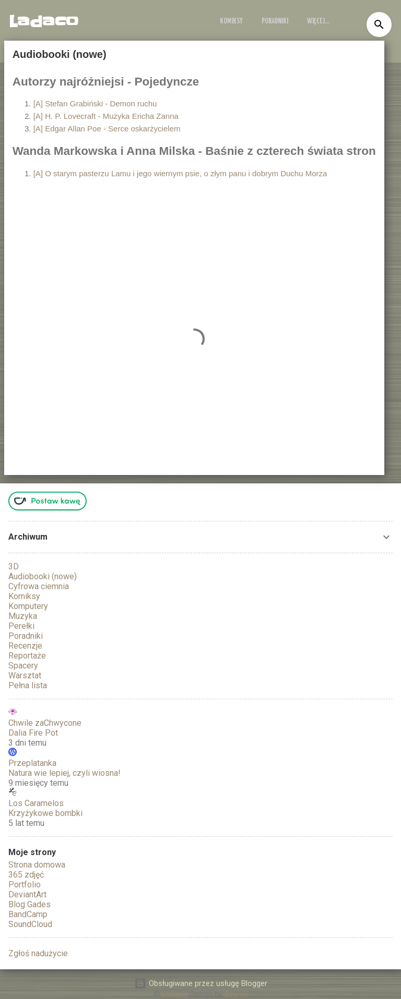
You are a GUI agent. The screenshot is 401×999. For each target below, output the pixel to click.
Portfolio (24, 885)
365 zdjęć (26, 875)
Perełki (21, 626)
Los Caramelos (36, 803)
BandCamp (28, 914)
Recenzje (25, 646)
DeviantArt (27, 894)
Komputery (28, 606)
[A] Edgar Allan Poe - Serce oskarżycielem (107, 128)
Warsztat (24, 675)
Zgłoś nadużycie (38, 953)
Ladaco (43, 21)
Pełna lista (27, 685)
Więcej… (318, 21)
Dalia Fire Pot (33, 733)
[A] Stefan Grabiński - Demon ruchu (95, 103)
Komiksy (231, 21)
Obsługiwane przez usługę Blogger (200, 983)
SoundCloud (30, 924)
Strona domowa (36, 865)
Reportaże (27, 656)
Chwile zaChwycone (44, 723)
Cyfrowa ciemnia (38, 586)
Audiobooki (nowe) (42, 576)
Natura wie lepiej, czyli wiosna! (64, 773)
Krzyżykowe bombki (45, 813)
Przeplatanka (32, 763)
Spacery (23, 666)
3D (13, 566)
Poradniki (275, 21)
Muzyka (22, 616)
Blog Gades (29, 904)
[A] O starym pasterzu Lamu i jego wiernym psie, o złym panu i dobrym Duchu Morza (180, 173)
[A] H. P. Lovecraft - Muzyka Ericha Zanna (106, 116)
